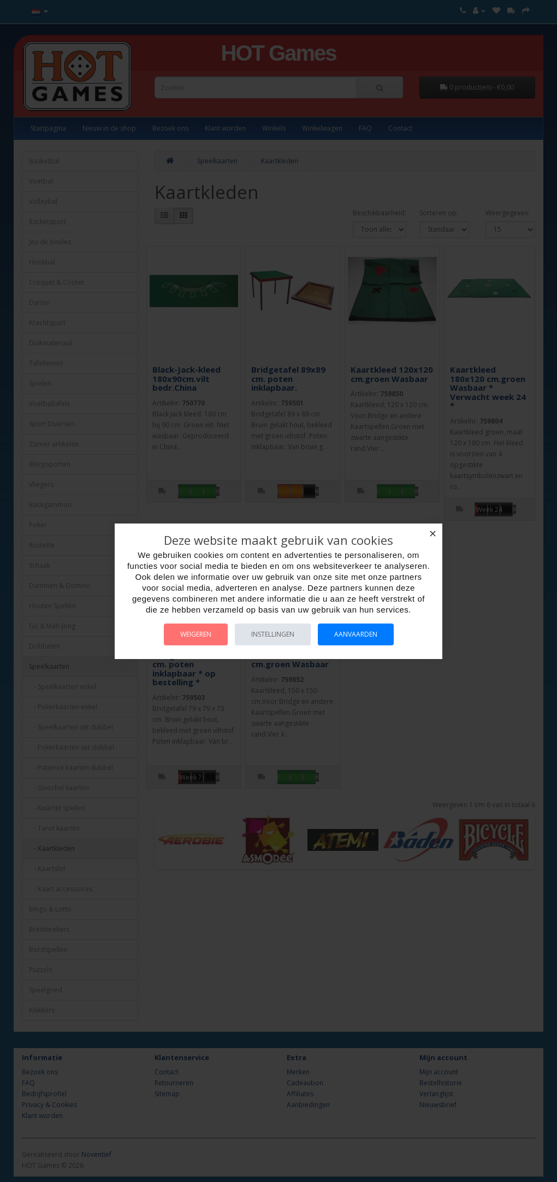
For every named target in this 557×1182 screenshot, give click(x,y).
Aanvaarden (355, 634)
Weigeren (195, 634)
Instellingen (272, 634)
